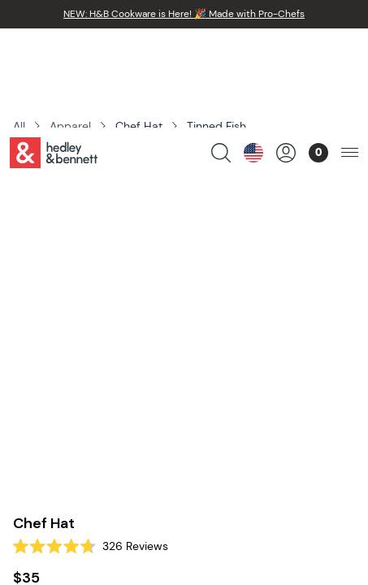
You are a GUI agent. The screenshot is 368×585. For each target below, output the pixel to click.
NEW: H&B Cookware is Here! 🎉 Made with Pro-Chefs (184, 13)
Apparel (70, 126)
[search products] (221, 53)
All (19, 126)
